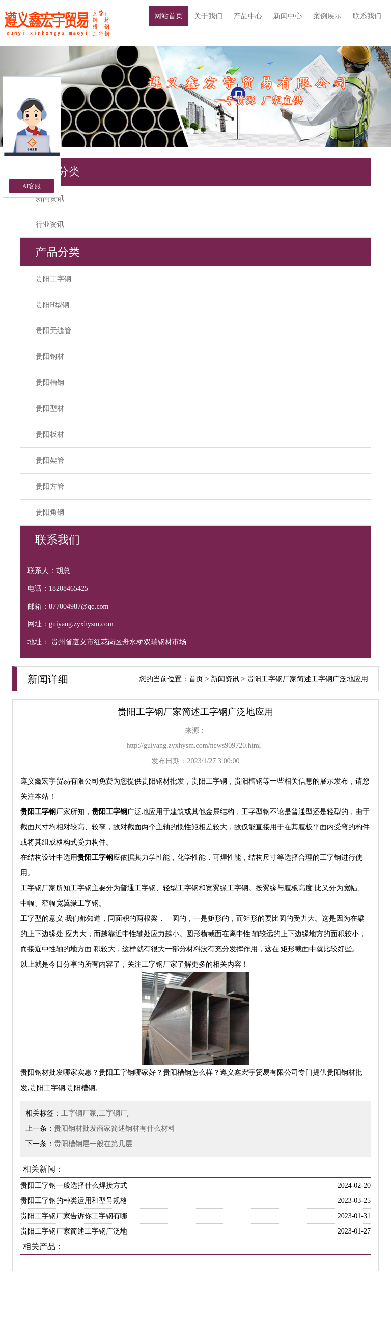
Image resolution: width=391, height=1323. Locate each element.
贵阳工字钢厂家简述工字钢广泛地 (73, 1231)
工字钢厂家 (79, 1113)
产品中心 (248, 16)
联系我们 (367, 16)
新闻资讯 (50, 198)
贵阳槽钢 (50, 382)
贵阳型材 (50, 408)
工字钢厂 (113, 1113)
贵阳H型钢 (52, 305)
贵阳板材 (50, 434)
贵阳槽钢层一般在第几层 (93, 1144)
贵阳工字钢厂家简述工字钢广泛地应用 (307, 679)
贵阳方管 (50, 486)
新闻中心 (287, 16)
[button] (361, 96)
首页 (196, 679)
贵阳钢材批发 (163, 781)
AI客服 (31, 186)
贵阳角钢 (50, 512)
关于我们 (208, 16)
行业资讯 (50, 224)
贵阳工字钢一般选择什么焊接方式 (73, 1185)
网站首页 (168, 16)
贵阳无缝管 (53, 331)
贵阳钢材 (50, 356)
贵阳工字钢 (53, 279)
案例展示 (327, 16)
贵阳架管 (50, 460)
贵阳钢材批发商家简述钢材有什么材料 (114, 1128)
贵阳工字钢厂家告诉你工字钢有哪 (73, 1216)
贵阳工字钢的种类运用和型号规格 (73, 1201)
